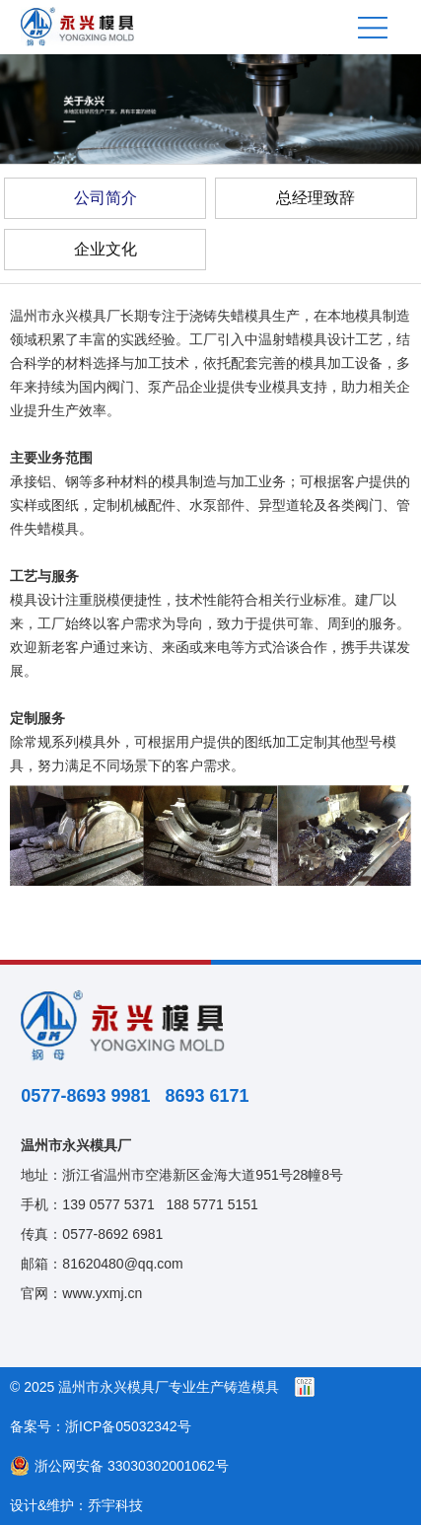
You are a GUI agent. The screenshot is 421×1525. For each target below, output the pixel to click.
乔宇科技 (115, 1505)
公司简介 (105, 197)
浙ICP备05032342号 (128, 1426)
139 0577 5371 (108, 1204)
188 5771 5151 (211, 1204)
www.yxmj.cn (102, 1293)
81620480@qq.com (122, 1263)
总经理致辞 (315, 197)
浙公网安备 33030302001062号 (119, 1466)
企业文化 (105, 249)
